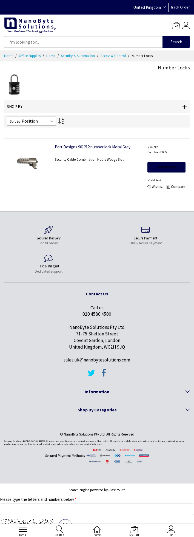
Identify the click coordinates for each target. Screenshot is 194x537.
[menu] (23, 529)
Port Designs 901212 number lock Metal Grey (92, 146)
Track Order (180, 7)
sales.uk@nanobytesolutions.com (97, 360)
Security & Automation (78, 55)
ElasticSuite (117, 490)
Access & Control (114, 55)
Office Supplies (30, 55)
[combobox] (83, 42)
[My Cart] (176, 25)
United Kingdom (147, 7)
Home (9, 55)
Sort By (15, 121)
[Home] (97, 526)
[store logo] (30, 25)
